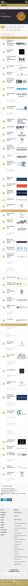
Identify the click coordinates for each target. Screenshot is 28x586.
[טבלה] (18, 8)
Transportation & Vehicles (19, 561)
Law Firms (16, 554)
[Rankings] (6, 8)
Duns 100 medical (18, 533)
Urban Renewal (17, 564)
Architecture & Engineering (20, 523)
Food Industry (17, 544)
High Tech (16, 547)
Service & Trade (17, 559)
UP (16, 516)
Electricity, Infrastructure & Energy (20, 536)
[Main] (2, 8)
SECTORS (17, 519)
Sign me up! (20, 582)
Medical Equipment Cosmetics (20, 556)
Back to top (3, 505)
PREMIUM (17, 512)
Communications (18, 525)
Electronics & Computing (19, 539)
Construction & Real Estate (20, 528)
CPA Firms (16, 530)
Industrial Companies (19, 549)
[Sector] (12, 8)
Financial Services (18, 542)
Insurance (16, 552)
